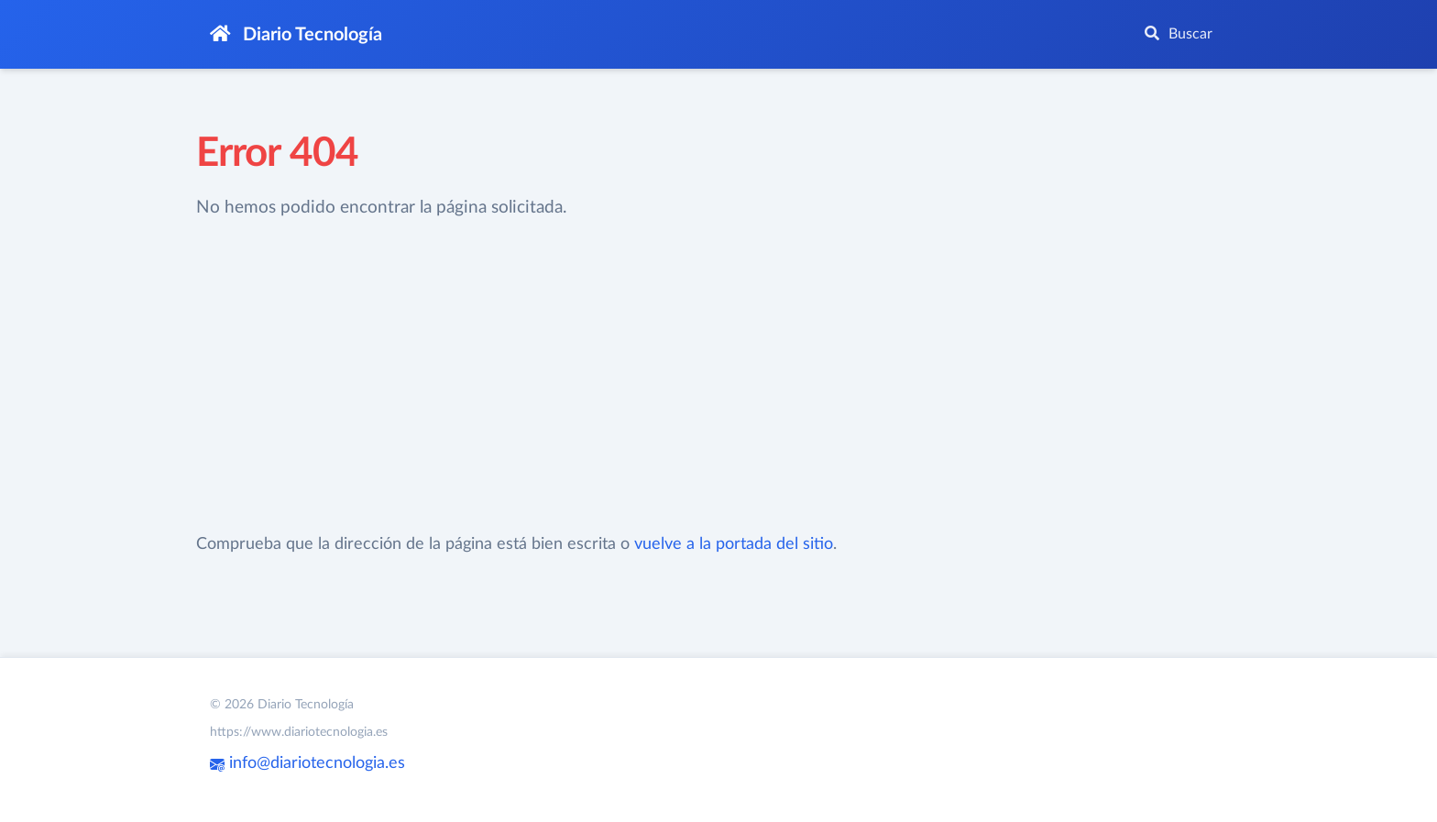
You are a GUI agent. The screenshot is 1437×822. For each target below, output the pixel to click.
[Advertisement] (584, 376)
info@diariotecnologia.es (307, 763)
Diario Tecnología (296, 34)
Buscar (1178, 33)
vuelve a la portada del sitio (733, 544)
